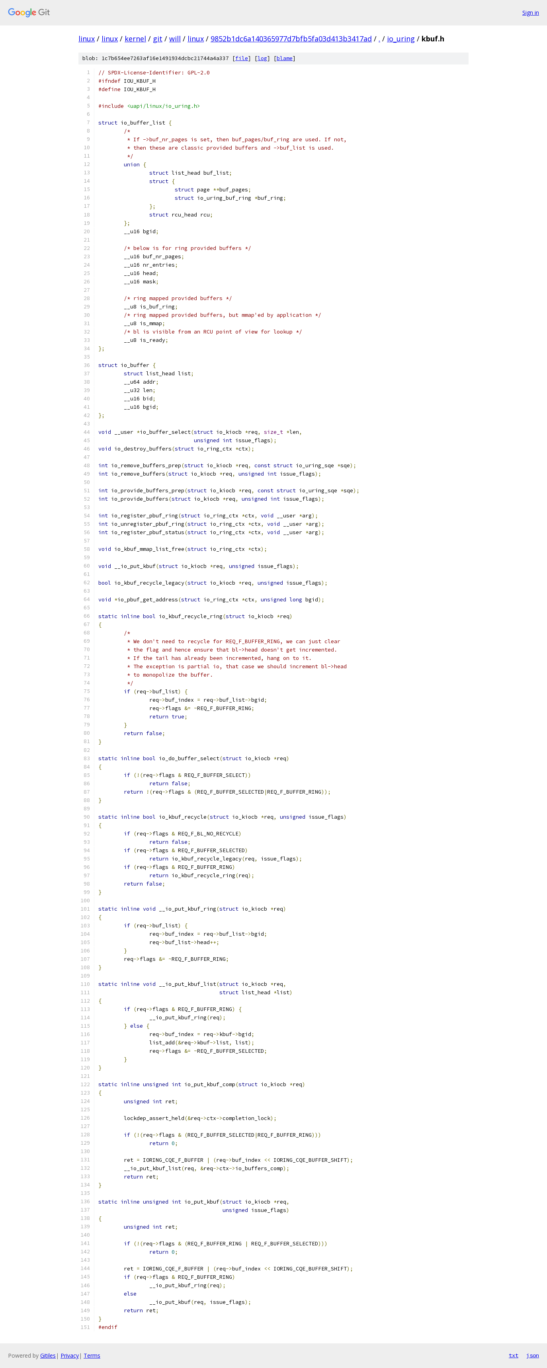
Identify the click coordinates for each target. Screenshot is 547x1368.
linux (86, 38)
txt (513, 1355)
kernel (135, 38)
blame (285, 58)
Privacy (70, 1355)
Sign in (530, 12)
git (157, 38)
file (241, 58)
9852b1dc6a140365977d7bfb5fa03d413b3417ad (291, 38)
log (262, 58)
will (175, 38)
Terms (92, 1355)
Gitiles (48, 1355)
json (532, 1355)
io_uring (401, 38)
